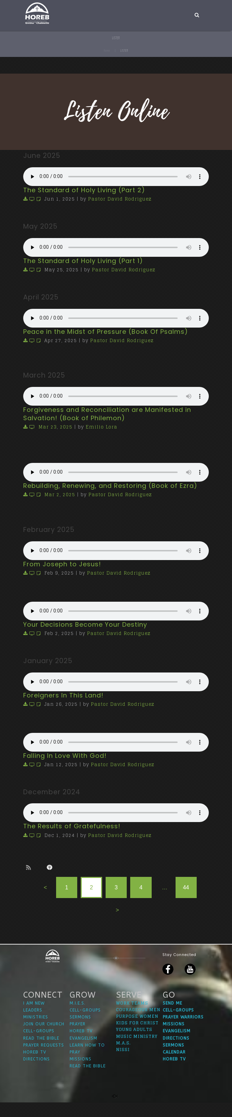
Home (107, 50)
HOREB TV (34, 1066)
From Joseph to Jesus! (62, 564)
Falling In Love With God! (65, 755)
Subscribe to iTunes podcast (50, 867)
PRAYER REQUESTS (43, 1059)
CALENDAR (174, 1066)
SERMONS (80, 1031)
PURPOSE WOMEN (137, 1030)
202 (64, 427)
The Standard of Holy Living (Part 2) (84, 190)
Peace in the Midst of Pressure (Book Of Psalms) (105, 331)
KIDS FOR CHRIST (137, 1037)
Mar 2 (52, 495)
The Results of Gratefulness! (72, 826)
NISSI (123, 1063)
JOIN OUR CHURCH (43, 1038)
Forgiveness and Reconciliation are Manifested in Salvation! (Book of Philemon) (107, 413)
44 (186, 887)
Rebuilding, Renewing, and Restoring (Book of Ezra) (110, 485)
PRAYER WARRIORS (183, 1031)
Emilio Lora (101, 427)
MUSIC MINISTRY (137, 1050)
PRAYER (78, 1038)
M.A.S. (123, 1057)
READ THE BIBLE (41, 1052)
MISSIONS (80, 1073)
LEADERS (32, 1024)
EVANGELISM (83, 1052)
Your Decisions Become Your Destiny (85, 624)
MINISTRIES (35, 1031)
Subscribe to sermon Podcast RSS (30, 867)
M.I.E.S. (78, 1017)
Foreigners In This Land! (63, 695)
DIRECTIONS (36, 1073)
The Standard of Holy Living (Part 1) (83, 260)
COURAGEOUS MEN (138, 1023)
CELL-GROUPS (38, 1045)
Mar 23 (47, 427)
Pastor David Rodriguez (120, 199)
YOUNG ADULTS (134, 1044)
